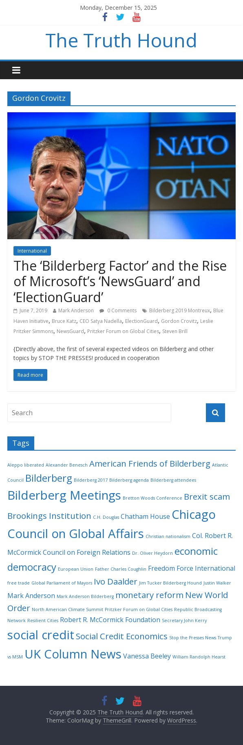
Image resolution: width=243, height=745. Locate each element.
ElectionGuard (141, 321)
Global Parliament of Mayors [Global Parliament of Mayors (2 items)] (61, 583)
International (32, 250)
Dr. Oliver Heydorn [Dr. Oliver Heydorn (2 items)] (152, 553)
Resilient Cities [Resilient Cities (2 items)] (42, 620)
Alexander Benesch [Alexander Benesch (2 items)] (67, 465)
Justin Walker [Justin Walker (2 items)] (217, 583)
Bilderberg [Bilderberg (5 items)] (48, 478)
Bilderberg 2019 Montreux (179, 310)
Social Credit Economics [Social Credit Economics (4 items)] (122, 636)
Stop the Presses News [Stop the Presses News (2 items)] (192, 637)
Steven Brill (175, 331)
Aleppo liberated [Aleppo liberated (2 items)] (25, 465)
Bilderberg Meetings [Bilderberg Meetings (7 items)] (64, 495)
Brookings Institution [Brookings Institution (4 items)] (49, 515)
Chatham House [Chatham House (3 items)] (145, 516)
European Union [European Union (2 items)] (75, 569)
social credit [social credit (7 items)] (40, 635)
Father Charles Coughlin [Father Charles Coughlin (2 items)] (120, 569)
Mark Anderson (76, 310)
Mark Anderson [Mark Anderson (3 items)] (31, 595)
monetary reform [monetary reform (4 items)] (149, 594)
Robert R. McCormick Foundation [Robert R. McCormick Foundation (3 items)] (110, 619)
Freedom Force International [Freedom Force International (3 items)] (191, 568)
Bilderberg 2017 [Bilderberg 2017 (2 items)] (91, 480)
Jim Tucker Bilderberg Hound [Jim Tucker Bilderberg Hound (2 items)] (170, 583)
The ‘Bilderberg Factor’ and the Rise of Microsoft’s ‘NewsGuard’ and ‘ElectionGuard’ (120, 281)
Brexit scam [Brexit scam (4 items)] (207, 496)
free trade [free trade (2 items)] (18, 583)
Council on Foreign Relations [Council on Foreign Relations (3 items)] (86, 552)
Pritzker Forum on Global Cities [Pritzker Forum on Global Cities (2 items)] (138, 609)
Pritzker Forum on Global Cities (123, 331)
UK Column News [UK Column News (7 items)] (73, 654)
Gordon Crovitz (179, 321)
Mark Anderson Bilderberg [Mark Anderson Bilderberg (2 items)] (85, 596)
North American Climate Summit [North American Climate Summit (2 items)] (67, 609)
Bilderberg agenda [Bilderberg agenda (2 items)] (129, 480)
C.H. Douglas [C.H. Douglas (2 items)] (106, 517)
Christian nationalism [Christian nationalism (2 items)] (168, 536)
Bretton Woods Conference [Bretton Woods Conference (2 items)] (152, 498)
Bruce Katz (64, 321)
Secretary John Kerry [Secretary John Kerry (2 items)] (184, 620)
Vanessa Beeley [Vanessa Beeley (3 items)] (147, 656)
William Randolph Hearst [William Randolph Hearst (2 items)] (198, 657)
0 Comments (118, 310)
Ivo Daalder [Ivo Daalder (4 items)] (115, 581)
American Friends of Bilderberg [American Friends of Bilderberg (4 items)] (149, 463)
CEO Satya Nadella (101, 321)
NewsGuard (70, 331)
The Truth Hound (121, 40)
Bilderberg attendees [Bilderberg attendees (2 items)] (173, 480)
